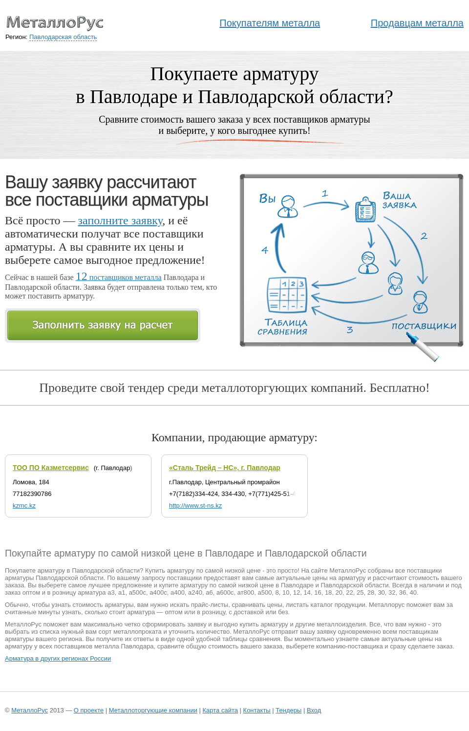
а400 (178, 592)
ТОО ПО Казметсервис (51, 468)
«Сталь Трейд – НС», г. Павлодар (224, 468)
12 (296, 592)
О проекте (89, 710)
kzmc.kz (24, 505)
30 (381, 592)
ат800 (246, 592)
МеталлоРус (29, 710)
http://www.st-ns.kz (195, 505)
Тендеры (288, 710)
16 (317, 592)
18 (328, 592)
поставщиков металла (119, 277)
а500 (264, 592)
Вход (314, 710)
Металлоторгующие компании (153, 710)
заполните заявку (120, 220)
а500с (137, 592)
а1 (121, 592)
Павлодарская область (63, 37)
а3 (110, 592)
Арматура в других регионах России (58, 658)
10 (285, 592)
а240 (195, 592)
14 (306, 592)
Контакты (257, 710)
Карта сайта (220, 710)
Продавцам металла (417, 23)
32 (391, 592)
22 (349, 592)
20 (339, 592)
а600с (225, 592)
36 (402, 592)
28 (370, 592)
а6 (209, 592)
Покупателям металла (269, 23)
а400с (158, 592)
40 (413, 592)
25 (360, 592)
